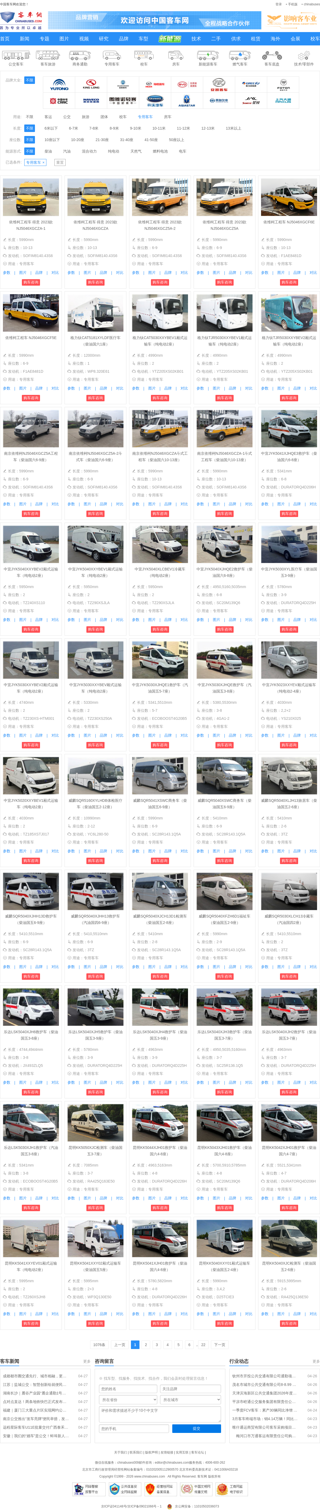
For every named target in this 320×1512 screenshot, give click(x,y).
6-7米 (73, 128)
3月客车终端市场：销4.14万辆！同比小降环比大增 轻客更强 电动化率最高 (265, 1419)
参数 (6, 272)
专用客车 (145, 117)
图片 (64, 38)
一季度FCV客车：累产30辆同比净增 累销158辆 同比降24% (265, 1410)
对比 (55, 272)
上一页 (119, 1345)
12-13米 (208, 128)
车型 (143, 38)
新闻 (24, 38)
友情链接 (167, 1452)
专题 (44, 38)
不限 (29, 80)
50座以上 (177, 140)
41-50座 (151, 140)
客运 (48, 117)
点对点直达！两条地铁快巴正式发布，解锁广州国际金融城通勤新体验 (36, 1402)
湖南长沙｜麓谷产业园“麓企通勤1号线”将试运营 (36, 1393)
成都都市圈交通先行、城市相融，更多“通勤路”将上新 (36, 1376)
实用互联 (182, 1452)
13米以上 (233, 128)
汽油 (67, 151)
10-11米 (159, 128)
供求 (236, 38)
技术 (196, 38)
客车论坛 (197, 1452)
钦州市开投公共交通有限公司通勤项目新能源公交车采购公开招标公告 (265, 1376)
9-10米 (135, 128)
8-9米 (114, 128)
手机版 (293, 4)
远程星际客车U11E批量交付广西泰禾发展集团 (36, 1427)
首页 (5, 38)
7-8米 (93, 128)
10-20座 (78, 140)
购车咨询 (30, 282)
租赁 (256, 38)
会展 (295, 38)
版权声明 (151, 1452)
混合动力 (89, 151)
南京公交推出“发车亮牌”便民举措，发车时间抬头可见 (36, 1419)
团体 (104, 117)
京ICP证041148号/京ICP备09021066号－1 (131, 1506)
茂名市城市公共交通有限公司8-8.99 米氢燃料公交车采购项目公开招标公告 (265, 1384)
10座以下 (52, 140)
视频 (84, 38)
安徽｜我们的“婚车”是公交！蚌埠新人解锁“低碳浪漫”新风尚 (36, 1436)
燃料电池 (160, 151)
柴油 (48, 151)
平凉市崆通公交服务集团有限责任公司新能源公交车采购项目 (265, 1402)
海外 (275, 38)
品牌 (124, 38)
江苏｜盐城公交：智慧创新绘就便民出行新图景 (36, 1384)
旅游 (85, 117)
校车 (315, 38)
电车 (182, 151)
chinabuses (312, 4)
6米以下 (51, 128)
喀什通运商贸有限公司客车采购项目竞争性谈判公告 (265, 1427)
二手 (216, 38)
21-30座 (102, 140)
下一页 (219, 1345)
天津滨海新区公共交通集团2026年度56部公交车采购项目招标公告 (265, 1393)
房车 (167, 117)
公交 (67, 117)
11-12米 (183, 128)
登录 (278, 4)
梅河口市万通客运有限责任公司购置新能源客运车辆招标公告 (265, 1436)
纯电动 (113, 151)
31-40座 (126, 140)
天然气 (136, 151)
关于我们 (120, 1452)
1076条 (99, 1345)
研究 (104, 38)
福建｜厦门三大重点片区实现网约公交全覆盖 (36, 1410)
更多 (87, 1361)
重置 (60, 162)
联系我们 (136, 1452)
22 (203, 1345)
